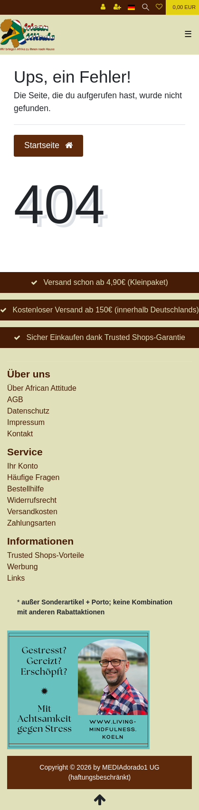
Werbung (22, 567)
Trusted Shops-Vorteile (45, 555)
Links (16, 578)
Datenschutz (28, 411)
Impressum (26, 422)
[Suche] (145, 7)
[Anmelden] (103, 7)
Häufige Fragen (33, 477)
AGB (15, 400)
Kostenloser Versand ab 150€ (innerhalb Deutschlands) (106, 310)
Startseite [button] (48, 145)
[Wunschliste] (159, 7)
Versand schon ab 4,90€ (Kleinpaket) (105, 282)
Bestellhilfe (25, 489)
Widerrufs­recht (32, 500)
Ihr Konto (22, 466)
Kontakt (20, 434)
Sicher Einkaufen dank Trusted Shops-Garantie (105, 337)
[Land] (131, 7)
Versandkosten (32, 512)
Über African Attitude (41, 388)
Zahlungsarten (31, 523)
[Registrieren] (117, 7)
